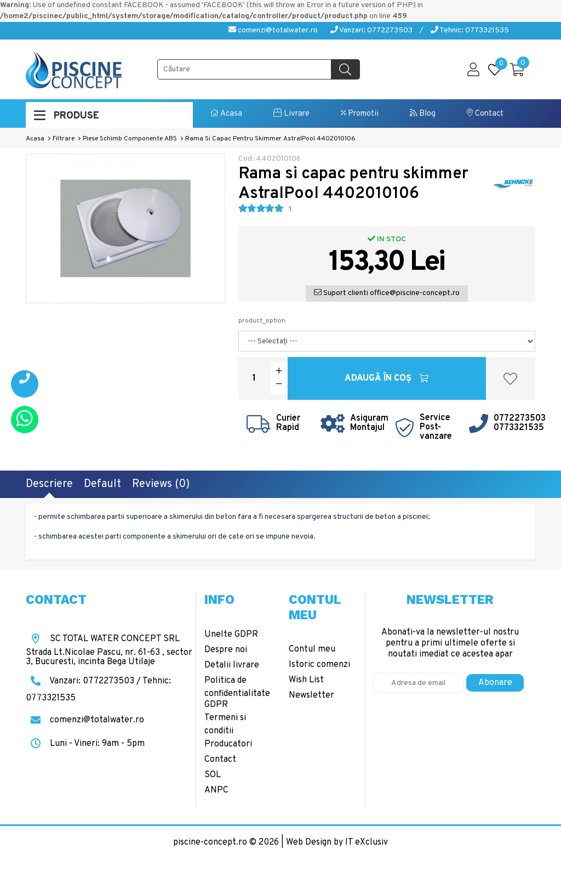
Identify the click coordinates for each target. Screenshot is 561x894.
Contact (485, 114)
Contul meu (312, 649)
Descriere (49, 484)
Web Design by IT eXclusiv (337, 842)
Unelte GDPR (231, 634)
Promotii (360, 114)
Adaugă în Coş (386, 378)
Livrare (291, 114)
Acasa (226, 114)
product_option (261, 320)
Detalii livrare (231, 665)
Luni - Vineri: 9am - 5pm (85, 743)
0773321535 (519, 427)
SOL (212, 774)
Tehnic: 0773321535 (470, 30)
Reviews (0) (161, 484)
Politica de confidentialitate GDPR (237, 692)
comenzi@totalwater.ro (273, 30)
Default (102, 484)
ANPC (216, 790)
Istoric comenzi (319, 664)
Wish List (306, 680)
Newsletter (311, 695)
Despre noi (225, 649)
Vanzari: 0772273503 (371, 30)
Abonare (495, 682)
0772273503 (520, 418)
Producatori (228, 744)
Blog (423, 114)
